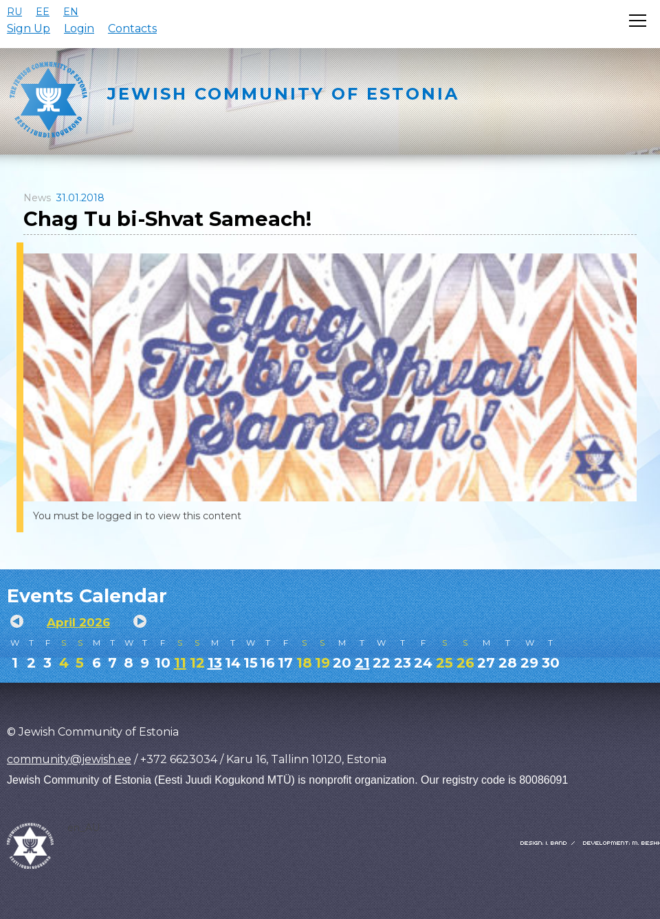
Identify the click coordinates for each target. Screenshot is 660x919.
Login (79, 28)
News (37, 198)
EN (70, 11)
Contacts (132, 28)
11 (180, 663)
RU (14, 11)
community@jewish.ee (69, 759)
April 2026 (78, 622)
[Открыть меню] (637, 20)
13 (215, 663)
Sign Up (28, 28)
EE (43, 11)
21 (362, 663)
